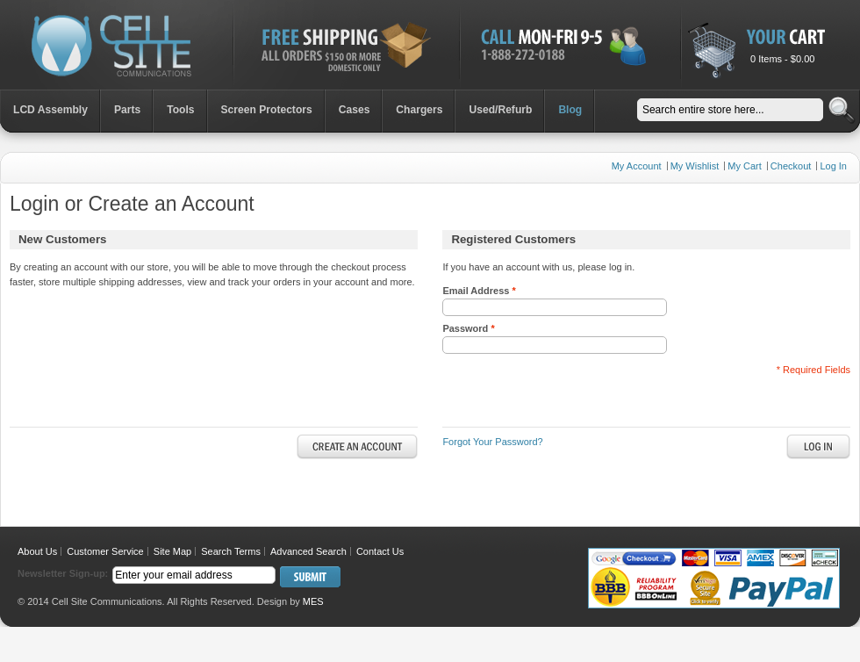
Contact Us (380, 551)
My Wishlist (695, 166)
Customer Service (105, 551)
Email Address (478, 290)
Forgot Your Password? (492, 441)
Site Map (172, 551)
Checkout (790, 166)
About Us (37, 551)
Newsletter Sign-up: (63, 573)
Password (468, 328)
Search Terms (231, 551)
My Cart (744, 166)
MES (313, 601)
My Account (637, 166)
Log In (833, 166)
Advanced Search (308, 551)
